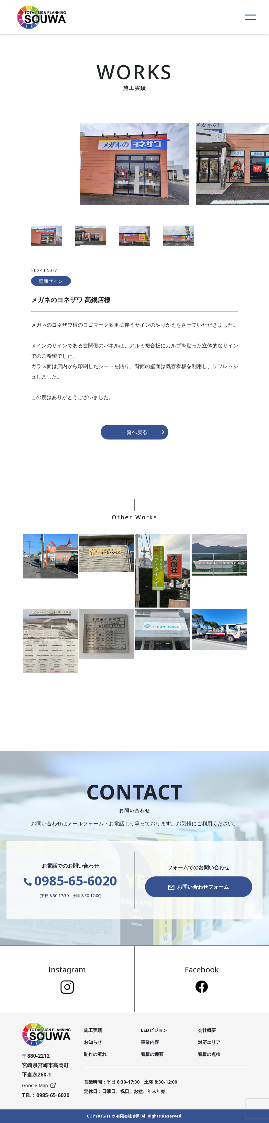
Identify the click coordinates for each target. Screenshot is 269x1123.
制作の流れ (95, 1054)
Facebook (202, 978)
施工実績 (93, 1030)
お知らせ (93, 1042)
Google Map (39, 1085)
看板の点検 (209, 1054)
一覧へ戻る (143, 432)
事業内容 (150, 1042)
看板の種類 (152, 1054)
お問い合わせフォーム (198, 887)
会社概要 (207, 1030)
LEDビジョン (154, 1030)
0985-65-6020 (70, 880)
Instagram (67, 979)
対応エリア (209, 1042)
